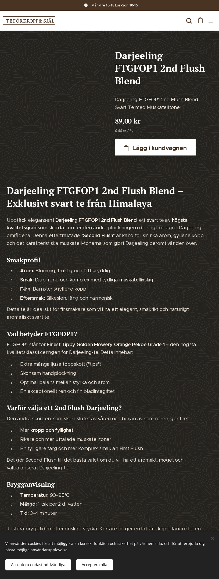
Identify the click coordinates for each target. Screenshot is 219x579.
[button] (189, 20)
